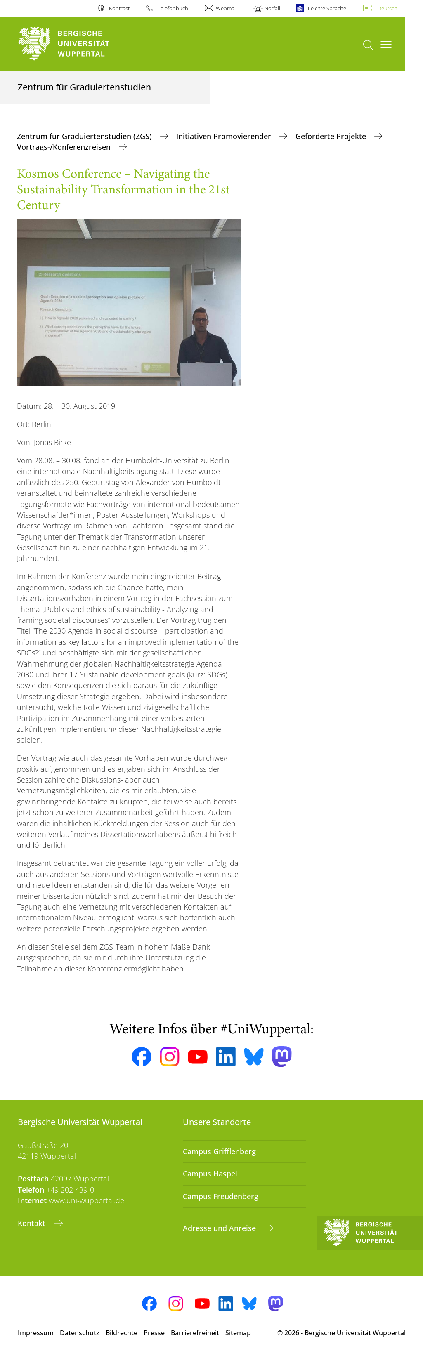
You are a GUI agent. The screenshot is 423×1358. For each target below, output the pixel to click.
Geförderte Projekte (331, 136)
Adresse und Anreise (220, 1228)
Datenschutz (79, 1332)
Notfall (272, 8)
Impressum (36, 1332)
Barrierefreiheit (195, 1332)
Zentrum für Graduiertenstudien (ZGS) (85, 136)
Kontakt (32, 1223)
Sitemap (238, 1332)
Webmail (226, 8)
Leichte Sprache (327, 8)
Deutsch (387, 8)
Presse (154, 1332)
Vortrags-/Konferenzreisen (65, 147)
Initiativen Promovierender (224, 136)
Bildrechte (121, 1332)
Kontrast (119, 8)
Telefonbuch (173, 8)
